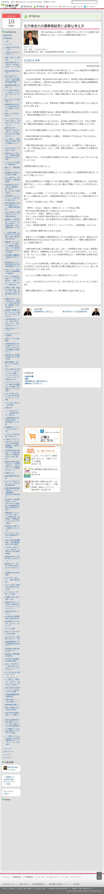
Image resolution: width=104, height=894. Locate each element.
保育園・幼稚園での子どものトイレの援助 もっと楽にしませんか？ (12, 313)
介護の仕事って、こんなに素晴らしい (12, 701)
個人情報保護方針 (38, 884)
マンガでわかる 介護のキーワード (12, 673)
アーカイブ (8, 757)
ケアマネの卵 (10, 629)
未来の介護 (29, 376)
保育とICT (9, 408)
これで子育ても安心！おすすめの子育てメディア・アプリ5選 (12, 397)
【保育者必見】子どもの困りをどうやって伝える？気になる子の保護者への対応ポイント (12, 348)
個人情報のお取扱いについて (59, 884)
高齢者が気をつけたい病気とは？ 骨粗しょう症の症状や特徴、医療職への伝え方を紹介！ (12, 303)
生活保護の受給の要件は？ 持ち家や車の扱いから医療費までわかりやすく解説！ (12, 455)
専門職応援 (8, 38)
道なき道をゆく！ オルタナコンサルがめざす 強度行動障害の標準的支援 (12, 79)
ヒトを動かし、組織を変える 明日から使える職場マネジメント (12, 142)
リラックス (8, 749)
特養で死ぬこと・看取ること (12, 715)
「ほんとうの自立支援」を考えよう (12, 435)
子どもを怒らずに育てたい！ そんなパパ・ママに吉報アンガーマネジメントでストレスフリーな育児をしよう (12, 374)
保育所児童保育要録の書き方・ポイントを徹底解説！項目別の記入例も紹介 (12, 492)
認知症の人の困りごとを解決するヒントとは (12, 528)
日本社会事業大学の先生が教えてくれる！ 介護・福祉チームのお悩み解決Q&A (12, 723)
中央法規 (76, 884)
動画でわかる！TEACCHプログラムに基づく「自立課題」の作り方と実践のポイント (12, 132)
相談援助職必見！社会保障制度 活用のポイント (12, 644)
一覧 (6, 41)
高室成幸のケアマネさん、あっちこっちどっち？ (12, 623)
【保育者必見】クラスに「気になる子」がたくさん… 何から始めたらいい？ (12, 322)
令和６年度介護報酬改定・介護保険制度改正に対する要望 (12, 542)
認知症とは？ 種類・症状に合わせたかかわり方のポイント (12, 567)
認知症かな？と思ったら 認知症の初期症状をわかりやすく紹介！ (12, 156)
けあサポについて (9, 884)
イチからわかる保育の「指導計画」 (12, 163)
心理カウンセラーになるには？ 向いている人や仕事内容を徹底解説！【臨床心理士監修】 (12, 443)
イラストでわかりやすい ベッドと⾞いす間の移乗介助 (12, 483)
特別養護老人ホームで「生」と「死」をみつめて (12, 740)
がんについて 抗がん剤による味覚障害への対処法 (12, 271)
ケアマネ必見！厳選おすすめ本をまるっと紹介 (12, 587)
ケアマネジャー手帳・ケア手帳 (11, 593)
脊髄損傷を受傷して (12, 705)
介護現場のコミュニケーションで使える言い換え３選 (12, 198)
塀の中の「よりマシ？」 (34, 383)
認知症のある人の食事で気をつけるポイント (12, 559)
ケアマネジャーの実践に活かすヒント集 (12, 638)
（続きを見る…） (72, 52)
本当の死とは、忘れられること (36, 381)
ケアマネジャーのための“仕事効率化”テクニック (12, 535)
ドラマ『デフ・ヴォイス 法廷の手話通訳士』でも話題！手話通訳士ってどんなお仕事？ (12, 386)
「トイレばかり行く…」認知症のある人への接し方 (12, 413)
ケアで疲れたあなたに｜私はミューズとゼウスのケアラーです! (12, 93)
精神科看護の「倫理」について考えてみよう (12, 364)
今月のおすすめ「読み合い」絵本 (12, 149)
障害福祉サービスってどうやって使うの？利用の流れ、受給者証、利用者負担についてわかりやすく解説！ (12, 518)
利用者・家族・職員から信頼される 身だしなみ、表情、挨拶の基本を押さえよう (12, 292)
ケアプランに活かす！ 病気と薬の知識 (12, 580)
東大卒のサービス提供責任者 (75, 311)
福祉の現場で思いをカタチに (12, 65)
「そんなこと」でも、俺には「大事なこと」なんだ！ (12, 681)
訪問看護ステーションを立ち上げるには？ (12, 429)
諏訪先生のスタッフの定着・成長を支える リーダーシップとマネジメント (12, 605)
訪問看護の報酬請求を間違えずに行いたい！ (12, 257)
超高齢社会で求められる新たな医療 (12, 174)
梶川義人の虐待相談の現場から (12, 655)
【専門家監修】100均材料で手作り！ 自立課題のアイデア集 (12, 421)
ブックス (7, 755)
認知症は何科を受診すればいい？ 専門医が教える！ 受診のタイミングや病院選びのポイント (12, 466)
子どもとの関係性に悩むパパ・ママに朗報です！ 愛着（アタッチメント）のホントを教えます (12, 281)
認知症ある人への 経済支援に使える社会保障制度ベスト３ (12, 264)
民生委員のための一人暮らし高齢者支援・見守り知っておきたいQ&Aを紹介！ (12, 189)
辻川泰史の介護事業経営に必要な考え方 (12, 617)
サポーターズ (8, 752)
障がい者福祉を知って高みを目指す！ (12, 709)
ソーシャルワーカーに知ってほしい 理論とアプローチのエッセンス (12, 122)
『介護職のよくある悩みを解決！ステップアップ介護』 (12, 731)
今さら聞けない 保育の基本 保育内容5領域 (12, 180)
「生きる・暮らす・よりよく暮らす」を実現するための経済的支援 (12, 550)
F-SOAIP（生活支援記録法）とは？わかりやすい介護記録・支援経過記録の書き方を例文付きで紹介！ (12, 504)
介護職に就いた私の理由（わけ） (12, 598)
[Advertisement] (11, 834)
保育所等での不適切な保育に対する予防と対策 (12, 357)
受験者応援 (8, 35)
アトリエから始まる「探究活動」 (12, 404)
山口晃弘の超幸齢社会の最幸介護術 (12, 660)
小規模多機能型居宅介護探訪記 (12, 696)
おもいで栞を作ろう (12, 666)
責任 (26, 379)
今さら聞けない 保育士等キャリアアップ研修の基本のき (12, 214)
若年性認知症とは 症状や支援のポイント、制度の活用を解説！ (12, 206)
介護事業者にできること (44, 311)
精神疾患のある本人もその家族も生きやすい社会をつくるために (12, 107)
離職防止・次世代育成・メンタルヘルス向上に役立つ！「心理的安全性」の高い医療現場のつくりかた (12, 224)
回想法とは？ (10, 473)
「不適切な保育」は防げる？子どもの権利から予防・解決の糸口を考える (12, 236)
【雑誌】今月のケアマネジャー (12, 54)
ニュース (8, 44)
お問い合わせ (23, 884)
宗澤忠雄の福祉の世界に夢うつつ (12, 650)
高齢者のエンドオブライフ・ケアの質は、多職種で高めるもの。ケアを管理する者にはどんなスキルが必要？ (12, 247)
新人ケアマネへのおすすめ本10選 (12, 633)
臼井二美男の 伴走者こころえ (12, 689)
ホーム (6, 877)
